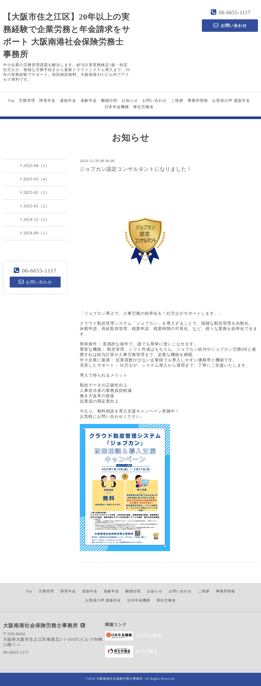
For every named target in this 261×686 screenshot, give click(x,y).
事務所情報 (198, 100)
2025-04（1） (34, 165)
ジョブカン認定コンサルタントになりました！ (136, 169)
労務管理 (27, 100)
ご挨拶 (177, 100)
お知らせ (130, 100)
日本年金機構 (117, 107)
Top (11, 100)
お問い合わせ (154, 100)
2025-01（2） (34, 206)
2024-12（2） (34, 219)
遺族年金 (68, 100)
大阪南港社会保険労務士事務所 (119, 678)
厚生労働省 (143, 107)
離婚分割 (109, 100)
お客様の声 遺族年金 (231, 100)
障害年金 (47, 100)
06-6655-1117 (235, 12)
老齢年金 (89, 100)
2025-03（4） (34, 179)
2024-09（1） (34, 233)
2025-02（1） (34, 192)
